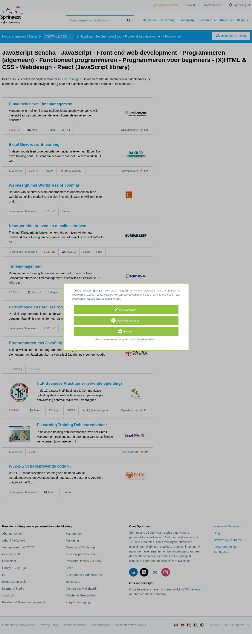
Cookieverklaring (146, 339)
